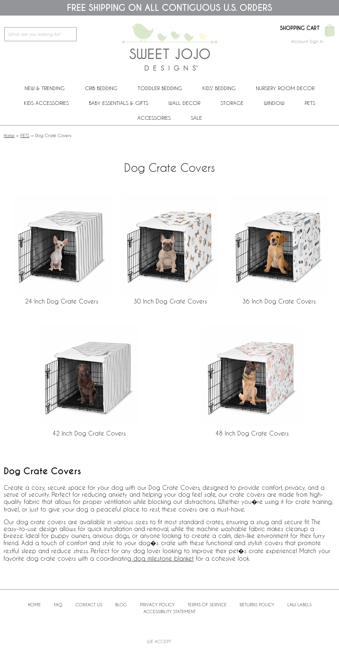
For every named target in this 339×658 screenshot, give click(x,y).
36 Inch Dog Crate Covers (279, 301)
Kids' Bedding (219, 88)
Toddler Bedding (160, 88)
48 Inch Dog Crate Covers (252, 433)
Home (9, 135)
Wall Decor (184, 103)
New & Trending (45, 88)
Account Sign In (307, 41)
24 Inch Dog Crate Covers (61, 301)
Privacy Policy (157, 604)
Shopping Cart (300, 28)
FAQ (58, 604)
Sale (196, 118)
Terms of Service (207, 604)
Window (274, 103)
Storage (232, 103)
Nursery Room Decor (285, 88)
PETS (310, 103)
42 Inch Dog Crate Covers (89, 433)
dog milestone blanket (162, 558)
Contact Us (89, 604)
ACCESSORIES (154, 118)
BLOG (121, 604)
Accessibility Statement (169, 611)
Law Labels (299, 604)
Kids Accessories (46, 103)
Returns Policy (257, 604)
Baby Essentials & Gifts (118, 103)
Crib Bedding (101, 88)
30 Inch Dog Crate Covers (170, 301)
